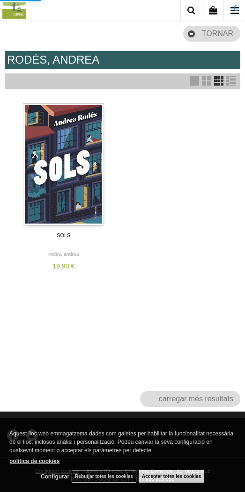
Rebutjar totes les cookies (104, 476)
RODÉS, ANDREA (63, 254)
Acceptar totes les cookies (171, 476)
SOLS (63, 235)
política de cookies (34, 461)
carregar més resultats (196, 399)
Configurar (55, 476)
